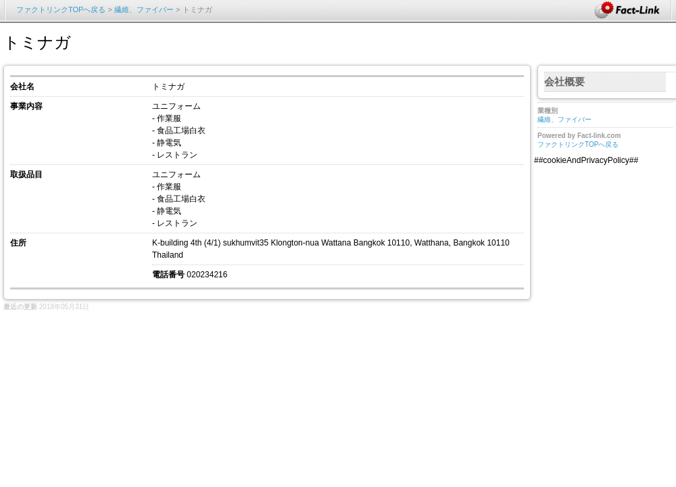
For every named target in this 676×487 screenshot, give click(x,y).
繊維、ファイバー (145, 9)
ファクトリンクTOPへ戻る (60, 9)
